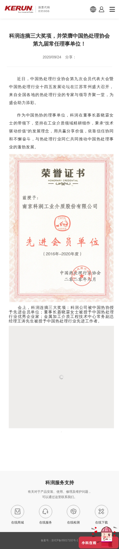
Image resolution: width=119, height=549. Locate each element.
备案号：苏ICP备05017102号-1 (59, 540)
